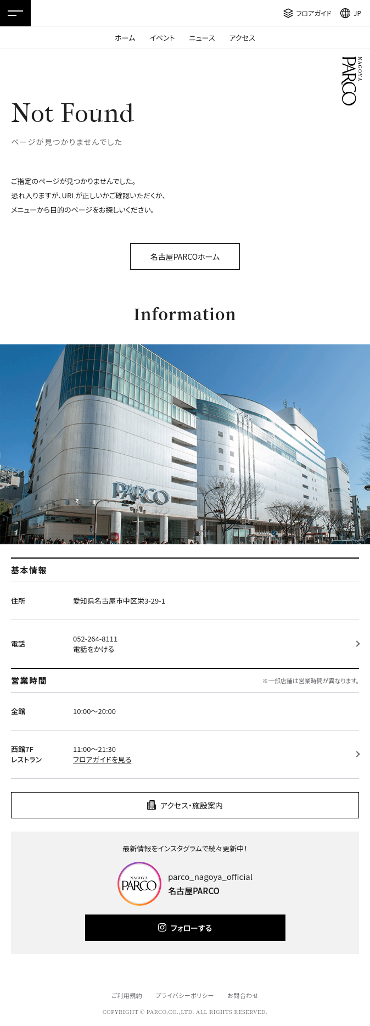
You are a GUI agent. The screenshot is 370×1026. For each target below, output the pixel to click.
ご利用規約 (126, 995)
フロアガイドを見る (102, 759)
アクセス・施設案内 (191, 805)
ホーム (125, 37)
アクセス (242, 37)
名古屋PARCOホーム (185, 256)
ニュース (202, 37)
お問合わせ (243, 995)
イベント (162, 37)
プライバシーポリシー (184, 995)
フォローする (191, 927)
